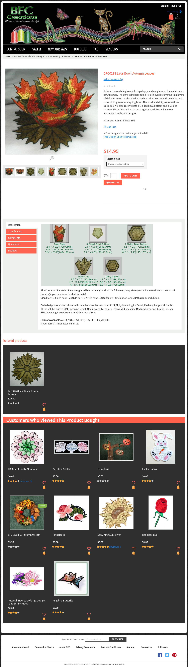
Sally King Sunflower (109, 535)
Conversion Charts (44, 647)
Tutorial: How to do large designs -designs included (26, 602)
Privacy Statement (85, 647)
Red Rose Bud (150, 535)
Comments (14, 238)
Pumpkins (103, 469)
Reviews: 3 (25, 481)
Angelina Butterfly (63, 600)
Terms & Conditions (111, 647)
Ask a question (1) (113, 79)
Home (7, 56)
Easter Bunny (149, 469)
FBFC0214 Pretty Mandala (22, 469)
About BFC (64, 647)
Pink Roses (59, 535)
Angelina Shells (61, 469)
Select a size (113, 159)
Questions (13, 244)
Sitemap (130, 647)
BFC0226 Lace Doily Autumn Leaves (23, 393)
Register (176, 6)
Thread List (110, 127)
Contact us (146, 647)
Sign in (165, 6)
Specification (15, 231)
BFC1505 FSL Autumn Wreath (24, 535)
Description (14, 225)
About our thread (20, 647)
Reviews (12, 250)
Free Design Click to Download (120, 137)
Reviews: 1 (115, 547)
